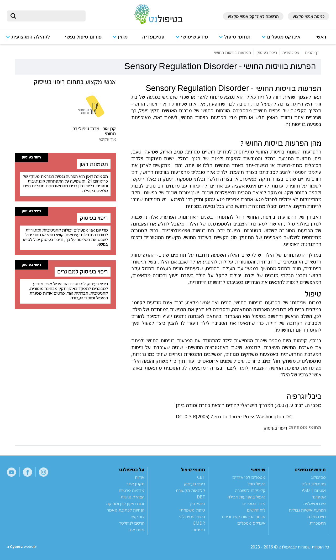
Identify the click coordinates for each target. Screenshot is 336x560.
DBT (201, 496)
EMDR (199, 523)
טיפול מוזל (256, 483)
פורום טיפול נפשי (83, 37)
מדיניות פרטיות (131, 490)
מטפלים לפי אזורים (248, 477)
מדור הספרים (253, 503)
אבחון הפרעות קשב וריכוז (243, 516)
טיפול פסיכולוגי (192, 516)
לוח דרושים (256, 510)
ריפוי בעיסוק (275, 428)
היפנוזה (199, 529)
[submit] (13, 16)
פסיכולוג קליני (314, 483)
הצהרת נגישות (132, 496)
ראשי (320, 37)
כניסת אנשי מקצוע (308, 16)
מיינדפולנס (316, 516)
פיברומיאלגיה (314, 503)
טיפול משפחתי (192, 510)
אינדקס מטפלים (284, 37)
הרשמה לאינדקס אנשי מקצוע (253, 16)
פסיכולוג (318, 477)
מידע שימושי (194, 37)
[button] (283, 39)
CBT (201, 477)
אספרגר (319, 496)
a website (24, 547)
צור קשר (137, 516)
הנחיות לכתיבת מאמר (125, 510)
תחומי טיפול (237, 37)
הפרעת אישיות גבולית (307, 510)
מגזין (123, 37)
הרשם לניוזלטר (131, 523)
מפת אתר (135, 529)
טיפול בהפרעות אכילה (246, 496)
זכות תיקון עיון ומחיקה (125, 503)
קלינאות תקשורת (190, 490)
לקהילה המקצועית (30, 37)
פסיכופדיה (153, 37)
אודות (139, 477)
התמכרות (317, 523)
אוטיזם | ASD (314, 490)
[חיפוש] (49, 16)
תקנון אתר (135, 483)
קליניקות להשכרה (250, 490)
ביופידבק (197, 503)
